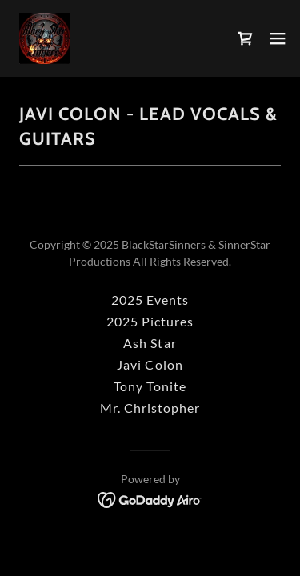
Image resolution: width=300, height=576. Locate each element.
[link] (45, 38)
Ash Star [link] (149, 342)
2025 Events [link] (150, 299)
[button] (278, 38)
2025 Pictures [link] (150, 321)
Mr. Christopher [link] (150, 407)
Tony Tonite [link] (150, 386)
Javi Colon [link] (149, 364)
